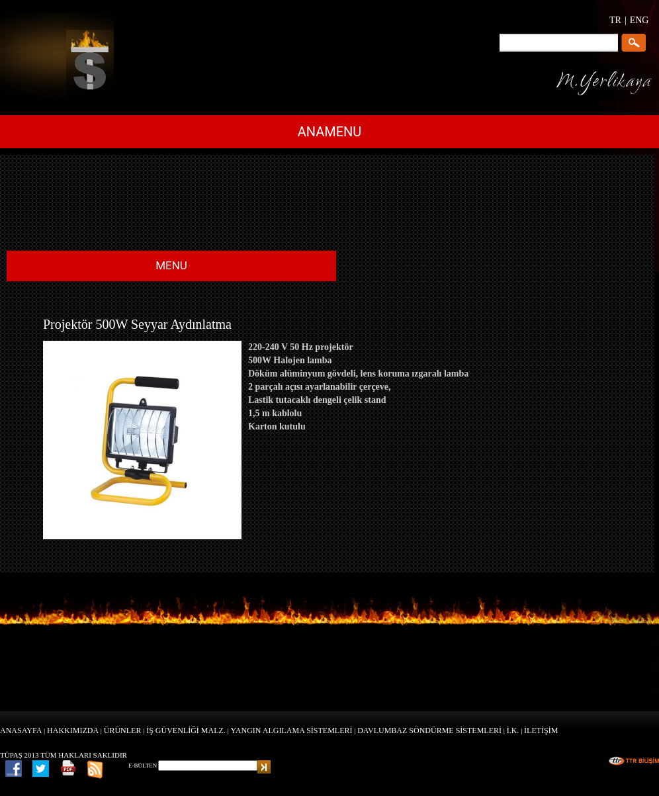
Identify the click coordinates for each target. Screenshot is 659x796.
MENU (171, 265)
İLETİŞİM (541, 730)
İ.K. (513, 730)
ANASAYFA (21, 730)
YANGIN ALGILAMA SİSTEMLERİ (292, 730)
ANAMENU (330, 132)
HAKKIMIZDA (73, 730)
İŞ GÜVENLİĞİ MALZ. (186, 730)
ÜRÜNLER (123, 730)
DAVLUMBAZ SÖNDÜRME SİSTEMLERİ (429, 730)
